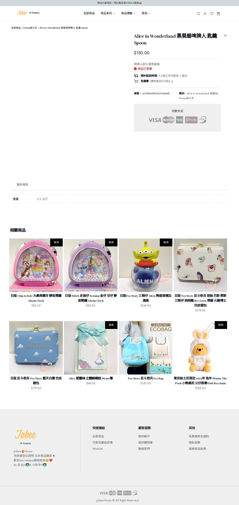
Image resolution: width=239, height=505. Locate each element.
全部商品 (89, 13)
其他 (146, 13)
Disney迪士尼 (30, 27)
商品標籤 (128, 13)
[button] (226, 35)
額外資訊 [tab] (22, 185)
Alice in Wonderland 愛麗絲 (202, 93)
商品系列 (108, 13)
